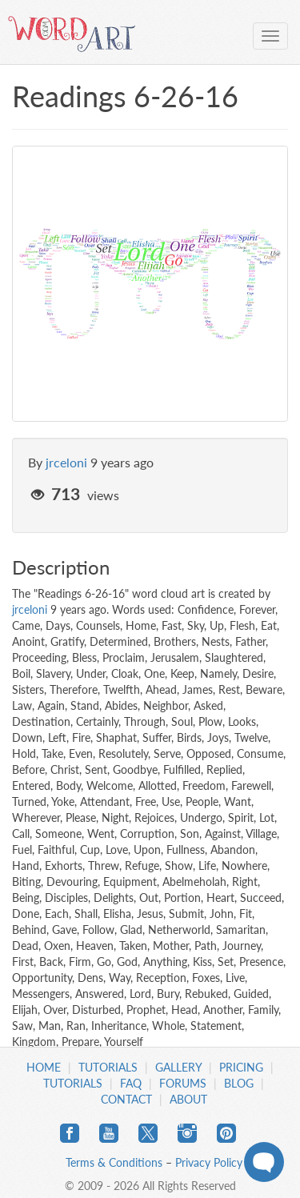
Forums (182, 1083)
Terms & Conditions (114, 1162)
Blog (239, 1083)
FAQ (131, 1083)
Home (43, 1067)
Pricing (241, 1067)
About (188, 1099)
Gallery (178, 1067)
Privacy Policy (208, 1162)
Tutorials (108, 1067)
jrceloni (66, 462)
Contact (126, 1099)
